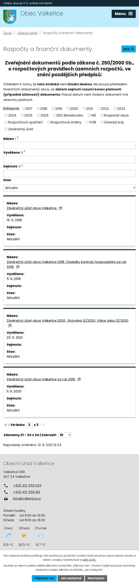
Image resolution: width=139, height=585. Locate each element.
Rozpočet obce (116, 115)
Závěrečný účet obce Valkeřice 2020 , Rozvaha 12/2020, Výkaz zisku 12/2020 (67, 322)
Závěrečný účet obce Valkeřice (34, 208)
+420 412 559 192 (26, 492)
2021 (89, 108)
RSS (128, 49)
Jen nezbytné (71, 578)
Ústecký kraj (113, 122)
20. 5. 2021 (15, 337)
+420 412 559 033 (27, 485)
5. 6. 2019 (14, 278)
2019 (58, 108)
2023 (121, 108)
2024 (12, 115)
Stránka (18, 424)
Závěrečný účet (20, 129)
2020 (74, 108)
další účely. (89, 560)
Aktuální (13, 239)
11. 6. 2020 (14, 391)
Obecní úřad (27, 33)
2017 (28, 108)
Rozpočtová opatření (25, 122)
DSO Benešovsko (69, 115)
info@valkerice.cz (27, 498)
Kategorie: (11, 108)
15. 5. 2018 (14, 220)
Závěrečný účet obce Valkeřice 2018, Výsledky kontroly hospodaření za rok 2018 (66, 264)
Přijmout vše (44, 578)
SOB (93, 122)
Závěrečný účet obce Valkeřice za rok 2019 (44, 379)
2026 (45, 115)
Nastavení (96, 578)
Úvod (7, 33)
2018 (43, 108)
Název (9, 138)
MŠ (93, 115)
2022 (105, 108)
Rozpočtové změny (65, 122)
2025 (28, 115)
